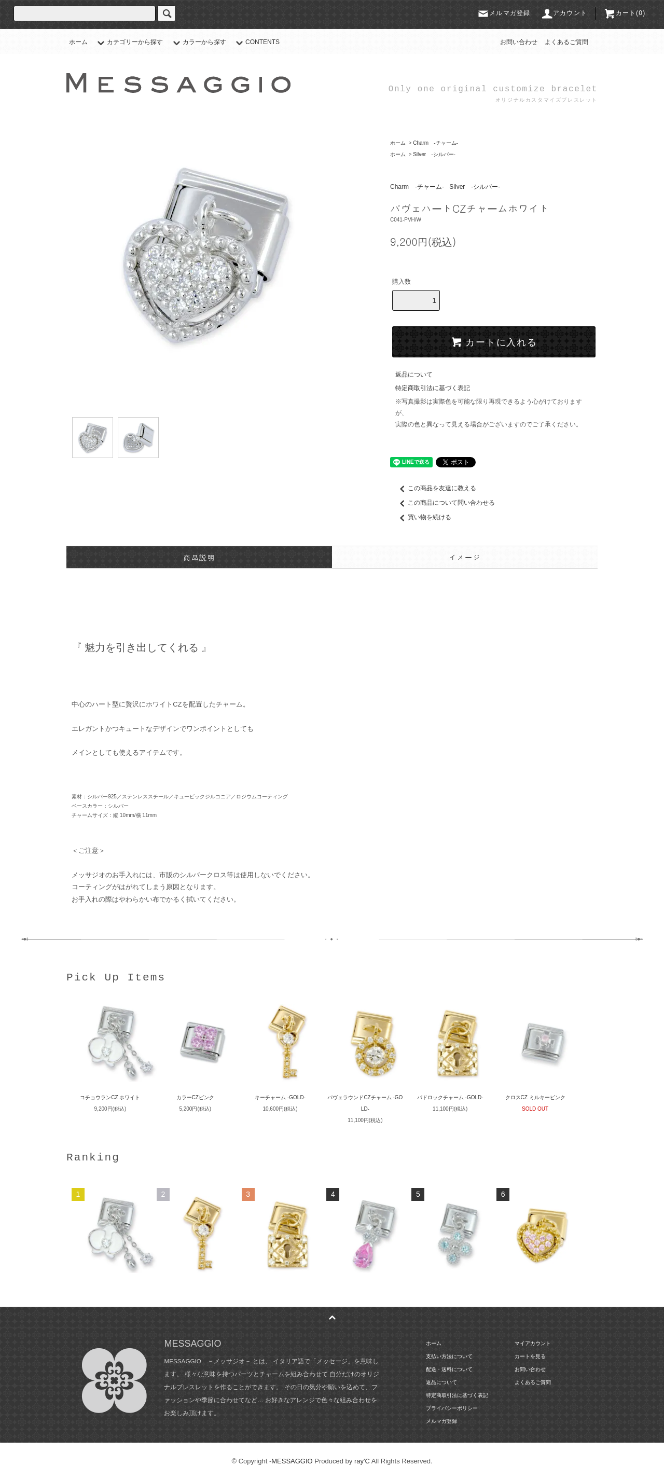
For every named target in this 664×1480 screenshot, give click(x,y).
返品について (414, 374)
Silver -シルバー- (434, 154)
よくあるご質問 (566, 42)
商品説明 (199, 557)
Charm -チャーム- (435, 143)
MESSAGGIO (291, 1461)
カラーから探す (198, 42)
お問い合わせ (518, 42)
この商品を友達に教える (435, 488)
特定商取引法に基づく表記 (432, 388)
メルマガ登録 (503, 13)
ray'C (362, 1461)
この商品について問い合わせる (445, 502)
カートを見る (530, 1356)
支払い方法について (449, 1356)
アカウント (564, 13)
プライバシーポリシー (452, 1408)
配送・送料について (449, 1369)
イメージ (465, 557)
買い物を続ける (423, 517)
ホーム (78, 42)
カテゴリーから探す (128, 42)
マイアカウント (533, 1343)
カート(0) (624, 13)
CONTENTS (256, 42)
